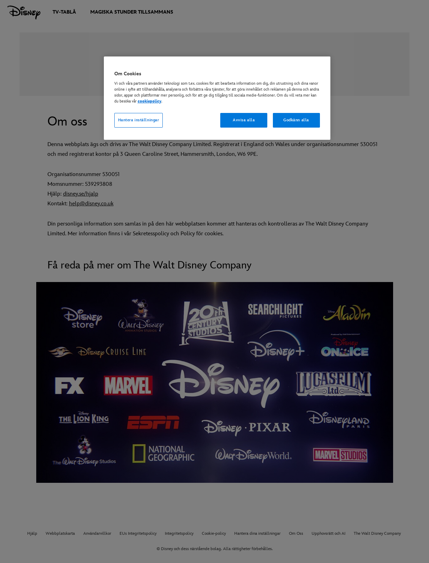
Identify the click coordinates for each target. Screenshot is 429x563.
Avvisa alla (244, 120)
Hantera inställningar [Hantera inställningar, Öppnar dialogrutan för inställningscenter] (138, 120)
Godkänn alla (296, 120)
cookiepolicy (149, 101)
